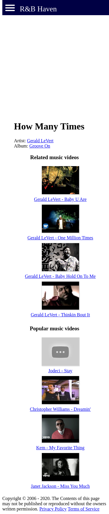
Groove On (39, 145)
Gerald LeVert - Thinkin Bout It (60, 314)
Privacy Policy (53, 508)
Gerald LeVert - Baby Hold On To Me (60, 276)
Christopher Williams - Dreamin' (60, 409)
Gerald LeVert (40, 140)
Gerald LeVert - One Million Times (60, 237)
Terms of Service (83, 508)
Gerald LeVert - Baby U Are (60, 199)
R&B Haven (38, 9)
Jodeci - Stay (60, 370)
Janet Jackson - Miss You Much (60, 486)
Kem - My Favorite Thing (60, 447)
